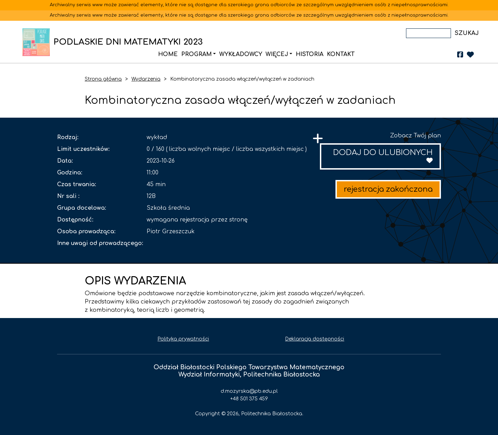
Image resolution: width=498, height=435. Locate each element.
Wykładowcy (240, 54)
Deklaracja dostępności (314, 339)
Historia (309, 54)
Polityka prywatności (183, 339)
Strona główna (103, 79)
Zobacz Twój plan (415, 136)
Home (168, 54)
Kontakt (340, 54)
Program (196, 54)
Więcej (277, 54)
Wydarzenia (145, 79)
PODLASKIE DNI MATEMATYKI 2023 (38, 42)
